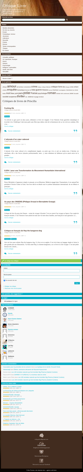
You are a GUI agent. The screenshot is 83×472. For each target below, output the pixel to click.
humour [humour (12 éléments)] (55, 90)
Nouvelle (5, 40)
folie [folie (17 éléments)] (33, 90)
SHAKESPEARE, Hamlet (11, 407)
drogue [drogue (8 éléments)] (68, 87)
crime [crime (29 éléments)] (34, 86)
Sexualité (5, 71)
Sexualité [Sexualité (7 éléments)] (76, 93)
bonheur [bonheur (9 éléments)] (21, 87)
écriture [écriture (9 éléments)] (41, 97)
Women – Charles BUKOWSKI (12, 403)
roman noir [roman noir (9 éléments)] (59, 93)
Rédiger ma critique (10, 286)
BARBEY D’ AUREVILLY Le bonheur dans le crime (30, 374)
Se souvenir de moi (10, 280)
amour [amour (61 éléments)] (11, 86)
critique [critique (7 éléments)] (39, 87)
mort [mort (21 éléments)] (8, 93)
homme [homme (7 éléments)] (50, 90)
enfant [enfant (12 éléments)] (76, 87)
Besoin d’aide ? (7, 78)
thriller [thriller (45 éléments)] (21, 96)
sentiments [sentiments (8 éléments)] (66, 93)
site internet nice (40, 470)
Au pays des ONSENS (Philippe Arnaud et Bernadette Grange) (29, 202)
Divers (5, 61)
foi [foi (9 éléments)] (30, 90)
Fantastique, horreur (9, 34)
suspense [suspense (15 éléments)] (13, 97)
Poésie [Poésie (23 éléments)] (34, 93)
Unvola (10, 313)
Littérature (6, 38)
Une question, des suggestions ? (12, 294)
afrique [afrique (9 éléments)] (5, 87)
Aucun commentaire (14, 131)
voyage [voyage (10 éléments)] (36, 97)
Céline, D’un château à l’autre (12, 386)
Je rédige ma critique (10, 261)
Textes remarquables (9, 46)
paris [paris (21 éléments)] (20, 93)
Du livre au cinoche (9, 30)
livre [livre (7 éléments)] (73, 90)
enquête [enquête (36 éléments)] (12, 89)
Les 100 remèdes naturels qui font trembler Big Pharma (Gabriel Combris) (34, 372)
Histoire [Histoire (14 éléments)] (45, 90)
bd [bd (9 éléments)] (17, 87)
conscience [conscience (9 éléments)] (27, 87)
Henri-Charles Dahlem (15, 319)
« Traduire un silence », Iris (11, 419)
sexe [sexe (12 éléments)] (71, 93)
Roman (5, 44)
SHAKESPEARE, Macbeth (11, 395)
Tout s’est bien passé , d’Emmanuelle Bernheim (18, 411)
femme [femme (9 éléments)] (27, 90)
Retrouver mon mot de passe (13, 288)
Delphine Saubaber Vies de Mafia (13, 423)
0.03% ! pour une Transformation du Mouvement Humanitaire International (34, 170)
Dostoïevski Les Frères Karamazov (14, 399)
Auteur (5, 268)
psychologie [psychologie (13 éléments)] (42, 93)
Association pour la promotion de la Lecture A (17, 367)
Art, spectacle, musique (10, 59)
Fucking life (9, 108)
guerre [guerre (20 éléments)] (39, 90)
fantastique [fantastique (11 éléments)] (21, 90)
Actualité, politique (8, 57)
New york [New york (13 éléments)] (14, 93)
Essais (5, 32)
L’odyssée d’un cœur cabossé (16, 139)
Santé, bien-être (8, 69)
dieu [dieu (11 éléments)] (63, 87)
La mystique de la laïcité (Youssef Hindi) (47, 367)
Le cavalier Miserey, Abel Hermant (13, 415)
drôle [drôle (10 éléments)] (71, 87)
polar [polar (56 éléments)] (26, 93)
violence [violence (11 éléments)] (31, 97)
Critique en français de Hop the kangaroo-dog (23, 231)
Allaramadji (6, 369)
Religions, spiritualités (9, 67)
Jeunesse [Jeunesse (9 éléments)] (69, 90)
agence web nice (51, 470)
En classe (6, 50)
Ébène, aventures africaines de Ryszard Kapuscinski (30, 369)
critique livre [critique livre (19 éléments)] (56, 87)
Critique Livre (14, 6)
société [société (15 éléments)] (5, 97)
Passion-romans (13, 329)
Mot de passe (7, 274)
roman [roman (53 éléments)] (51, 93)
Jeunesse (6, 36)
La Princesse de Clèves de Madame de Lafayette (18, 390)
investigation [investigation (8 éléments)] (62, 90)
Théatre (5, 48)
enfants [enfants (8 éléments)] (5, 90)
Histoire (5, 63)
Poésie (5, 42)
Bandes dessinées (8, 28)
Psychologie (6, 65)
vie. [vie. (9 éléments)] (26, 97)
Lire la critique (8, 126)
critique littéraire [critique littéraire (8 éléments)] (46, 87)
